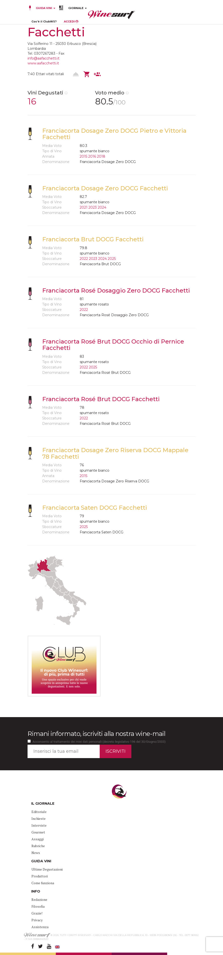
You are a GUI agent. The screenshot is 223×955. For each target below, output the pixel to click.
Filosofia (38, 906)
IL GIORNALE (42, 803)
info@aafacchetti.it (43, 58)
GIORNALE (77, 8)
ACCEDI (71, 21)
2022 (84, 258)
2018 (101, 156)
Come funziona (42, 883)
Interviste (39, 825)
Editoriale (39, 811)
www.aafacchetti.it (43, 63)
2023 (92, 207)
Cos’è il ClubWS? (44, 21)
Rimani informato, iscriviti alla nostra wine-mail (96, 734)
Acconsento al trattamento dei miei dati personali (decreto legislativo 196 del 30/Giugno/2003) (99, 741)
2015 (83, 156)
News (35, 852)
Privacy (37, 920)
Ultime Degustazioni (47, 869)
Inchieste (38, 818)
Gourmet (38, 832)
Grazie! (36, 913)
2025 (112, 258)
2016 (92, 156)
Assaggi (37, 839)
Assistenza (39, 927)
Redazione (39, 899)
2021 (83, 207)
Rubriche (38, 845)
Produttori (39, 876)
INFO (35, 891)
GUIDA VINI (45, 8)
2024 (102, 207)
